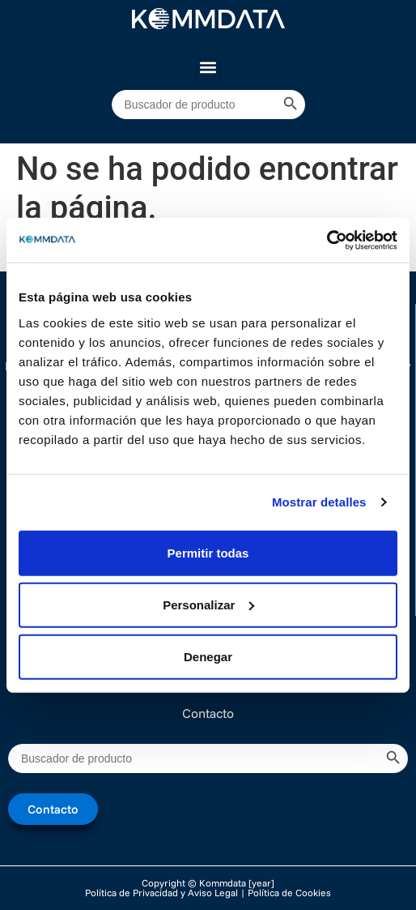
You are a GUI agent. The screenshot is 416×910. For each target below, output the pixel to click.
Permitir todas (208, 552)
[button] (208, 66)
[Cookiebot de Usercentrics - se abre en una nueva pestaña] (326, 239)
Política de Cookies (289, 893)
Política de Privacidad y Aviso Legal (161, 893)
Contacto (208, 713)
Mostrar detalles (319, 502)
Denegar (208, 656)
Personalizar (208, 604)
